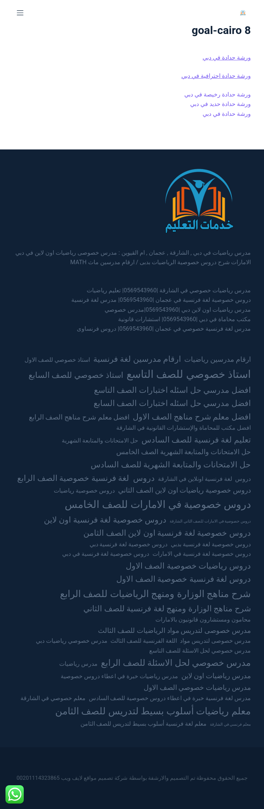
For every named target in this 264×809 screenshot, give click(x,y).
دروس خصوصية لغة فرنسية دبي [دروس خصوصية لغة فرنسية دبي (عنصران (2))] (129, 544)
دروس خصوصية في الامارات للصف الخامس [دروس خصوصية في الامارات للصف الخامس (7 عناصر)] (158, 504)
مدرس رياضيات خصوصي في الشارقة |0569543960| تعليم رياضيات (169, 290)
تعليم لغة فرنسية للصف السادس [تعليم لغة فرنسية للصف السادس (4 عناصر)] (196, 439)
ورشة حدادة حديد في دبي (220, 103)
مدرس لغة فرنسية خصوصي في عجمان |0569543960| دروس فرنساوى (163, 328)
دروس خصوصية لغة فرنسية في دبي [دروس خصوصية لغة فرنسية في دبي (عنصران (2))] (106, 553)
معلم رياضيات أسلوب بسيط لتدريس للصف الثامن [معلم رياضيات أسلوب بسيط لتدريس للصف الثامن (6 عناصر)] (153, 711)
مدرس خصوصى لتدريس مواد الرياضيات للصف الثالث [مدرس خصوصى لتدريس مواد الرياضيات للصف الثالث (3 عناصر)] (174, 630)
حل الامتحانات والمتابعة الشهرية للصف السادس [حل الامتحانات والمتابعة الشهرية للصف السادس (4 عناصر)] (170, 464)
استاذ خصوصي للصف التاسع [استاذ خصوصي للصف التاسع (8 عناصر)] (189, 374)
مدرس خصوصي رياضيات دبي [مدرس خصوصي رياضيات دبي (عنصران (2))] (72, 640)
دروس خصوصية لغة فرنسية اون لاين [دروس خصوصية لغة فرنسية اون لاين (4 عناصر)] (105, 519)
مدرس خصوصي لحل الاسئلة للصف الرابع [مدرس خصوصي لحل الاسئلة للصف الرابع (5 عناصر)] (176, 662)
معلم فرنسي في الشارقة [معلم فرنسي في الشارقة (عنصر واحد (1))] (230, 724)
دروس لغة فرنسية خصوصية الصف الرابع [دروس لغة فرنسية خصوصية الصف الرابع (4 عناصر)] (86, 478)
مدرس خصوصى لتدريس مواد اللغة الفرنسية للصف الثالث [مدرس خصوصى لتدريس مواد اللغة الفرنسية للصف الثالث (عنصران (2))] (180, 640)
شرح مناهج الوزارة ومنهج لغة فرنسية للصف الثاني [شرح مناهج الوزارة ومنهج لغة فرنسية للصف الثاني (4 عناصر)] (166, 608)
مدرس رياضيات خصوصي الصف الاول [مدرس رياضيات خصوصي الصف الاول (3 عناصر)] (197, 687)
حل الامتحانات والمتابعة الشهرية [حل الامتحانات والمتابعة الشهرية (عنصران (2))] (100, 440)
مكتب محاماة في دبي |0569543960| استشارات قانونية (184, 319)
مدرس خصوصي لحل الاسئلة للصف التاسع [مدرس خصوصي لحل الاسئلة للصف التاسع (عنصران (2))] (200, 650)
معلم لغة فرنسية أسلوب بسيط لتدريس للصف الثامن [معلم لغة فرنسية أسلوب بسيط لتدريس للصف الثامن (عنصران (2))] (143, 723)
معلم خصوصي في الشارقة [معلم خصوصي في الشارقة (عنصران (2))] (53, 698)
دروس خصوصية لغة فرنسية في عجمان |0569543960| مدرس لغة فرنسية (160, 299)
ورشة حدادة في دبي (227, 57)
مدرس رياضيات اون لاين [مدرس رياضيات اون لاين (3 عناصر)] (216, 676)
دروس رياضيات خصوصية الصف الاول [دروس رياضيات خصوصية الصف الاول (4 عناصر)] (188, 565)
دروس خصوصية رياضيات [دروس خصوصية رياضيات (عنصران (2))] (84, 490)
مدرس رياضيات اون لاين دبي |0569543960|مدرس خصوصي (178, 309)
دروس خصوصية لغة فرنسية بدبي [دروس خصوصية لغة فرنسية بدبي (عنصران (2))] (211, 544)
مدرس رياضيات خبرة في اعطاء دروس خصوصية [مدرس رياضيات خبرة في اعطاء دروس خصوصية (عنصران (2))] (119, 676)
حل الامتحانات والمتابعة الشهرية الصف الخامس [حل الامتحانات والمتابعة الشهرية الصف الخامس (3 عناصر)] (183, 452)
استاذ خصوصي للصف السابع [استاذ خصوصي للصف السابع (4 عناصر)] (76, 375)
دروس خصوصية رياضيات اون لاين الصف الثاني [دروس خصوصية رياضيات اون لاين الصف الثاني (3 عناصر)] (184, 490)
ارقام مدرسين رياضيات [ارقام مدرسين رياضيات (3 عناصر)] (217, 359)
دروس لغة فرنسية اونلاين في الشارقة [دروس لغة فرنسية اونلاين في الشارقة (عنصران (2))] (204, 478)
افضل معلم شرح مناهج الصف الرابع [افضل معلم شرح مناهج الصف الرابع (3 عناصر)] (79, 417)
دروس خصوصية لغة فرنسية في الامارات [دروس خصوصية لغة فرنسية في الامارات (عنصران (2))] (201, 553)
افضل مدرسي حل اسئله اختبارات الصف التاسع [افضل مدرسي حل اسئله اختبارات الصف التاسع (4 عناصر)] (172, 390)
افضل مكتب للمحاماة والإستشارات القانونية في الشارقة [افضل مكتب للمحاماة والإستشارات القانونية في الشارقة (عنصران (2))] (183, 427)
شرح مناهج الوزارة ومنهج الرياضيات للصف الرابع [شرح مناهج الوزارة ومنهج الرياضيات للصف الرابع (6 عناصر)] (155, 593)
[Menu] (20, 13)
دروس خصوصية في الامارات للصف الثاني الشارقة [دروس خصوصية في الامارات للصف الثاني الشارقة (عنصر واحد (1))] (210, 521)
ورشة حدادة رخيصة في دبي (217, 94)
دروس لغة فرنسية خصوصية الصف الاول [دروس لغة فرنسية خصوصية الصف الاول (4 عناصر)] (183, 579)
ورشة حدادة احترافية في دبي (216, 75)
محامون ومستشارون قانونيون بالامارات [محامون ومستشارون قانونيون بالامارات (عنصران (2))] (203, 619)
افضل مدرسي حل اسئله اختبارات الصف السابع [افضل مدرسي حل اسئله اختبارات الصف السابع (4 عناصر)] (172, 403)
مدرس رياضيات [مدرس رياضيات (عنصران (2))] (78, 663)
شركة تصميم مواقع (105, 778)
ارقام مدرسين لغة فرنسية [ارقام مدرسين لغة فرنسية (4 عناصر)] (137, 359)
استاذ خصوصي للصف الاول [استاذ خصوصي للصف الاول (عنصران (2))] (57, 359)
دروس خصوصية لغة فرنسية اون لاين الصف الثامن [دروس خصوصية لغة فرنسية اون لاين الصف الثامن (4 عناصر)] (166, 533)
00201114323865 (38, 778)
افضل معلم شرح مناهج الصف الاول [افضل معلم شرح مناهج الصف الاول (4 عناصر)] (191, 416)
